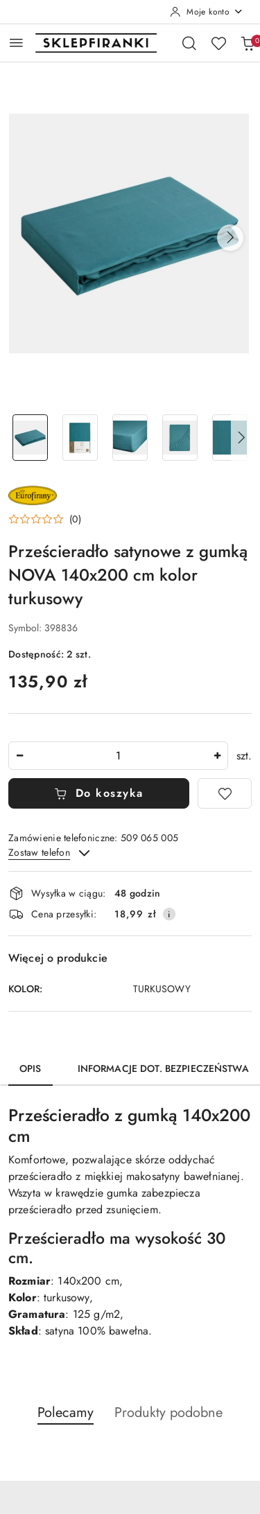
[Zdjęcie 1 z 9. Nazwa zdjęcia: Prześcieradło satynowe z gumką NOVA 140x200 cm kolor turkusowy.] (30, 437)
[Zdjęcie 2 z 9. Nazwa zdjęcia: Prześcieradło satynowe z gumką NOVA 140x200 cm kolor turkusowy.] (80, 437)
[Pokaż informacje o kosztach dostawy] (169, 914)
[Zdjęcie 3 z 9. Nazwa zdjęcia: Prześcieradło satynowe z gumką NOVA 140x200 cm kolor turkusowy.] (130, 437)
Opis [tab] (30, 1068)
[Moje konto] (206, 12)
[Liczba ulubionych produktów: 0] (218, 43)
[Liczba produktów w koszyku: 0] (247, 43)
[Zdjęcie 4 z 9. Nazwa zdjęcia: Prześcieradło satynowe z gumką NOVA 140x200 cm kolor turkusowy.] (179, 437)
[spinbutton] (118, 755)
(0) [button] (75, 519)
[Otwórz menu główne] (16, 43)
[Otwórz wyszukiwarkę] (189, 43)
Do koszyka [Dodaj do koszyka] (99, 793)
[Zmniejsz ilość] (19, 755)
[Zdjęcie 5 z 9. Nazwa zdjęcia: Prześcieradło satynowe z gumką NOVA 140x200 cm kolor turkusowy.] (229, 437)
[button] (230, 237)
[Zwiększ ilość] (217, 755)
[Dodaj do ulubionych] (225, 793)
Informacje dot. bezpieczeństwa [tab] (163, 1068)
